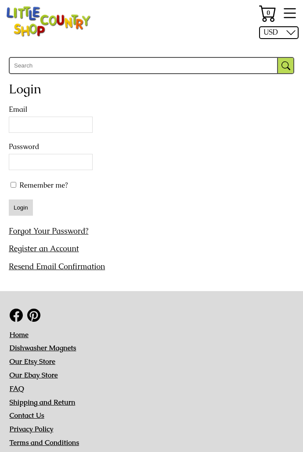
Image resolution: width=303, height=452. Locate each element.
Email (18, 109)
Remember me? (39, 185)
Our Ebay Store (34, 375)
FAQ (17, 388)
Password (24, 146)
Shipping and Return (43, 402)
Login (21, 207)
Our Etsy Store (32, 361)
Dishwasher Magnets (43, 347)
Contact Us (27, 415)
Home (19, 334)
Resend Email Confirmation (57, 266)
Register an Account (44, 248)
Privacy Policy (32, 429)
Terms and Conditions (44, 442)
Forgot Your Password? (48, 231)
